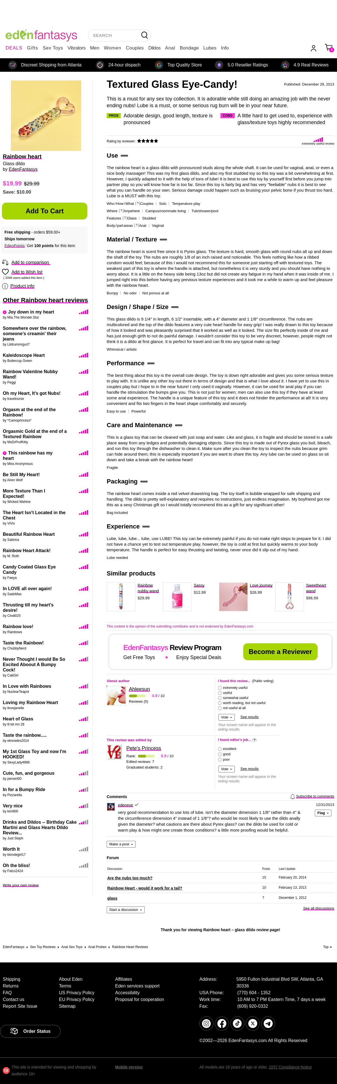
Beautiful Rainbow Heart (29, 534)
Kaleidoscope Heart (24, 355)
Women (112, 48)
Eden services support (137, 986)
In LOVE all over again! (27, 588)
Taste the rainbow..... (25, 735)
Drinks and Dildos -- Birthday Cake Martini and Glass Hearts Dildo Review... (40, 827)
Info (225, 48)
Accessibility (127, 992)
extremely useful (235, 688)
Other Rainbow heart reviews (45, 300)
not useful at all (234, 708)
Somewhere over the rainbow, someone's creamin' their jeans (34, 333)
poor (226, 760)
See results (249, 717)
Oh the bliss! (16, 865)
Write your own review (21, 885)
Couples (135, 48)
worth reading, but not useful (244, 703)
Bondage (189, 48)
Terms (65, 986)
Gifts (32, 48)
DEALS (14, 48)
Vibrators (77, 48)
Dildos (154, 48)
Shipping (11, 979)
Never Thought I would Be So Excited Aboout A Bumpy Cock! (34, 664)
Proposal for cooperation (139, 999)
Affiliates (123, 979)
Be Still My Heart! (21, 474)
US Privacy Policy (76, 992)
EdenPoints (14, 245)
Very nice (12, 805)
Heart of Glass (18, 718)
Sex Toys (53, 48)
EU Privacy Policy (76, 999)
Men (94, 48)
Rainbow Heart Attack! (27, 550)
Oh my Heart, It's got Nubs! (32, 393)
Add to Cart (45, 211)
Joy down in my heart (31, 312)
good (227, 754)
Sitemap (67, 1006)
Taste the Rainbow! (23, 642)
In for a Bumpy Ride (24, 789)
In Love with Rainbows (27, 686)
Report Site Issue (20, 1006)
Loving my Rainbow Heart (30, 702)
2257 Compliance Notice (290, 1067)
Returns (11, 986)
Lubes (209, 48)
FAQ (7, 992)
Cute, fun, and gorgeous (28, 773)
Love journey (261, 585)
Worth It (11, 849)
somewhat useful (235, 698)
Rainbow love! (18, 626)
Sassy (199, 585)
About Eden (71, 979)
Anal (170, 48)
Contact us (13, 999)
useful (227, 693)
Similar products (131, 573)
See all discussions (318, 908)
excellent (229, 749)
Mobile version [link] (129, 1067)
